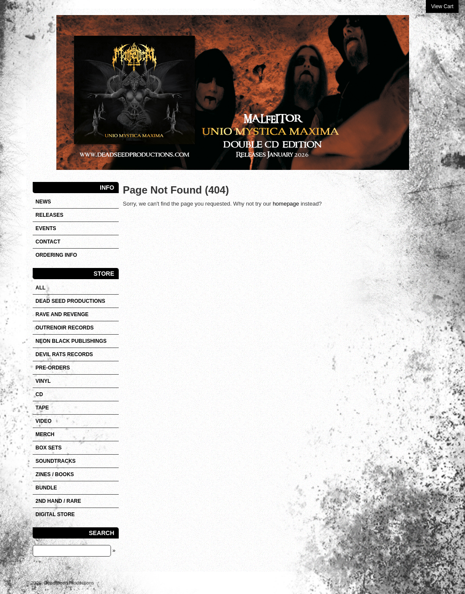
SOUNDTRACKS (56, 461)
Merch (45, 434)
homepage (286, 203)
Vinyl (43, 381)
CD (39, 394)
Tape (42, 408)
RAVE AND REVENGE (62, 314)
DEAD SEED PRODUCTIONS (70, 301)
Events (46, 228)
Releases (50, 215)
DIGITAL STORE (55, 514)
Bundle (46, 488)
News (43, 202)
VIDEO (44, 421)
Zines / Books (55, 474)
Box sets (49, 448)
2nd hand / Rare (58, 501)
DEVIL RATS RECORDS (64, 354)
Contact (48, 242)
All (41, 288)
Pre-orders (53, 368)
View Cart (442, 6)
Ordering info (56, 255)
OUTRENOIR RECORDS (65, 328)
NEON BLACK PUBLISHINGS (71, 341)
